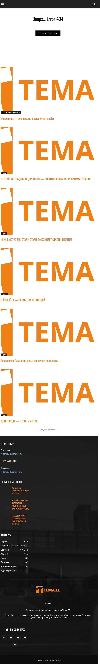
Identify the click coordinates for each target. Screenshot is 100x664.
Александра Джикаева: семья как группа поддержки (29, 360)
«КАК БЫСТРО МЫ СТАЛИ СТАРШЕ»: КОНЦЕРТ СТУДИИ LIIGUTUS (36, 239)
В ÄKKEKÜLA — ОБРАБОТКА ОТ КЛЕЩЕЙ (23, 300)
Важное (4, 294)
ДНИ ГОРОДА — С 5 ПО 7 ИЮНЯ (19, 421)
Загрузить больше (48, 430)
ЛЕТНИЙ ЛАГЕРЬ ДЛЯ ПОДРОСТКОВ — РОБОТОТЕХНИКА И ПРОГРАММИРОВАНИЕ (46, 179)
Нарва (4, 173)
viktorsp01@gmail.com (11, 454)
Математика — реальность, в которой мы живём (27, 118)
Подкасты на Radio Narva (11, 112)
